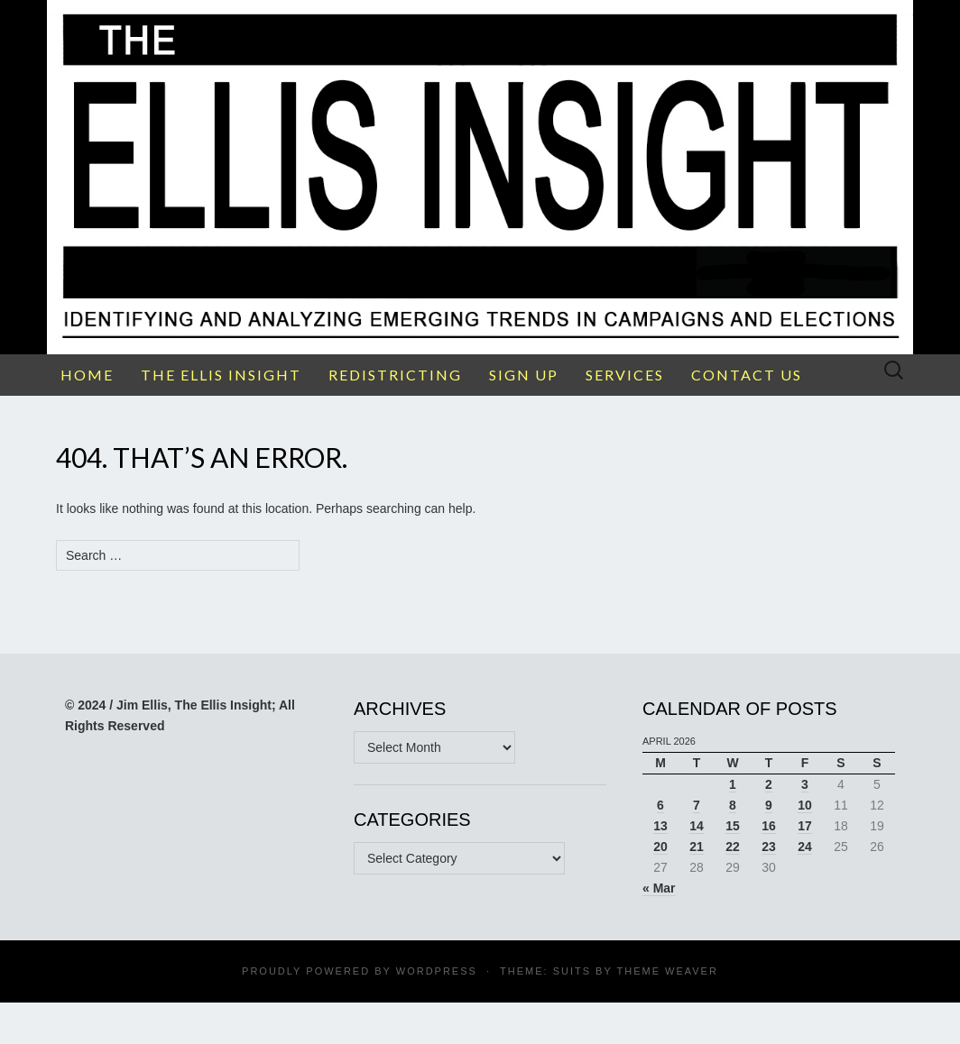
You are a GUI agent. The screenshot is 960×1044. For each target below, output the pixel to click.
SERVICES (625, 374)
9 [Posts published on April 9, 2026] (768, 805)
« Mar (659, 888)
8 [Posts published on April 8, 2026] (732, 805)
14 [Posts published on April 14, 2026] (696, 826)
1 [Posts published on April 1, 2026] (732, 784)
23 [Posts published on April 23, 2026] (769, 846)
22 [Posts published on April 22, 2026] (732, 846)
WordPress (436, 971)
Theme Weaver (666, 971)
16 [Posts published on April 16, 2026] (769, 826)
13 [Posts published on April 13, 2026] (660, 826)
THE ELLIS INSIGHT (221, 374)
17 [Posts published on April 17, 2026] (805, 826)
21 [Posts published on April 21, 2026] (696, 846)
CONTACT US (746, 374)
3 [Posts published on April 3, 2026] (804, 784)
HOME (87, 374)
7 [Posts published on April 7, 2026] (696, 805)
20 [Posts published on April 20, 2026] (660, 846)
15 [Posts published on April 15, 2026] (732, 826)
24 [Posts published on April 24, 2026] (805, 846)
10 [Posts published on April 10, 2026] (805, 805)
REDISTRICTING (395, 374)
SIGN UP (523, 374)
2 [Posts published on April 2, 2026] (768, 784)
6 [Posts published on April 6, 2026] (660, 805)
